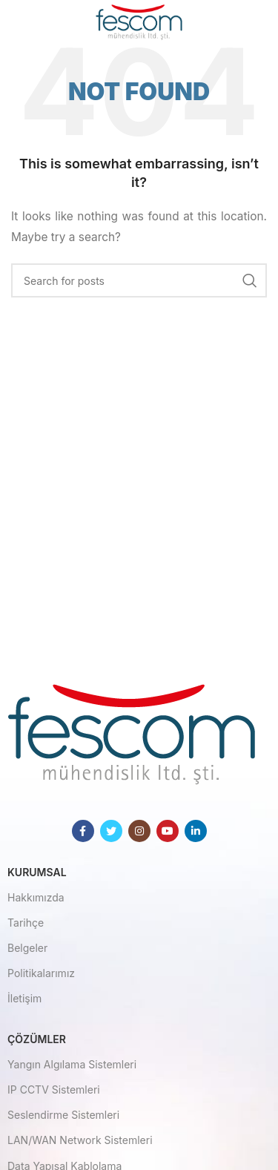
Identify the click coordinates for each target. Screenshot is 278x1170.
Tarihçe (25, 922)
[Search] (139, 280)
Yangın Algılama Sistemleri (71, 1064)
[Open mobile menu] (35, 22)
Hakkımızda (35, 897)
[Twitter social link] (111, 831)
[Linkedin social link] (196, 831)
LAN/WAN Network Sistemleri (80, 1140)
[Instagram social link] (139, 831)
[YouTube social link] (167, 831)
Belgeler (27, 947)
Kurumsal (37, 872)
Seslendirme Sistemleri (63, 1114)
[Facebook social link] (83, 831)
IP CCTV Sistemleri (53, 1089)
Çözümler (36, 1039)
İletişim (24, 998)
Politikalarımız (41, 973)
